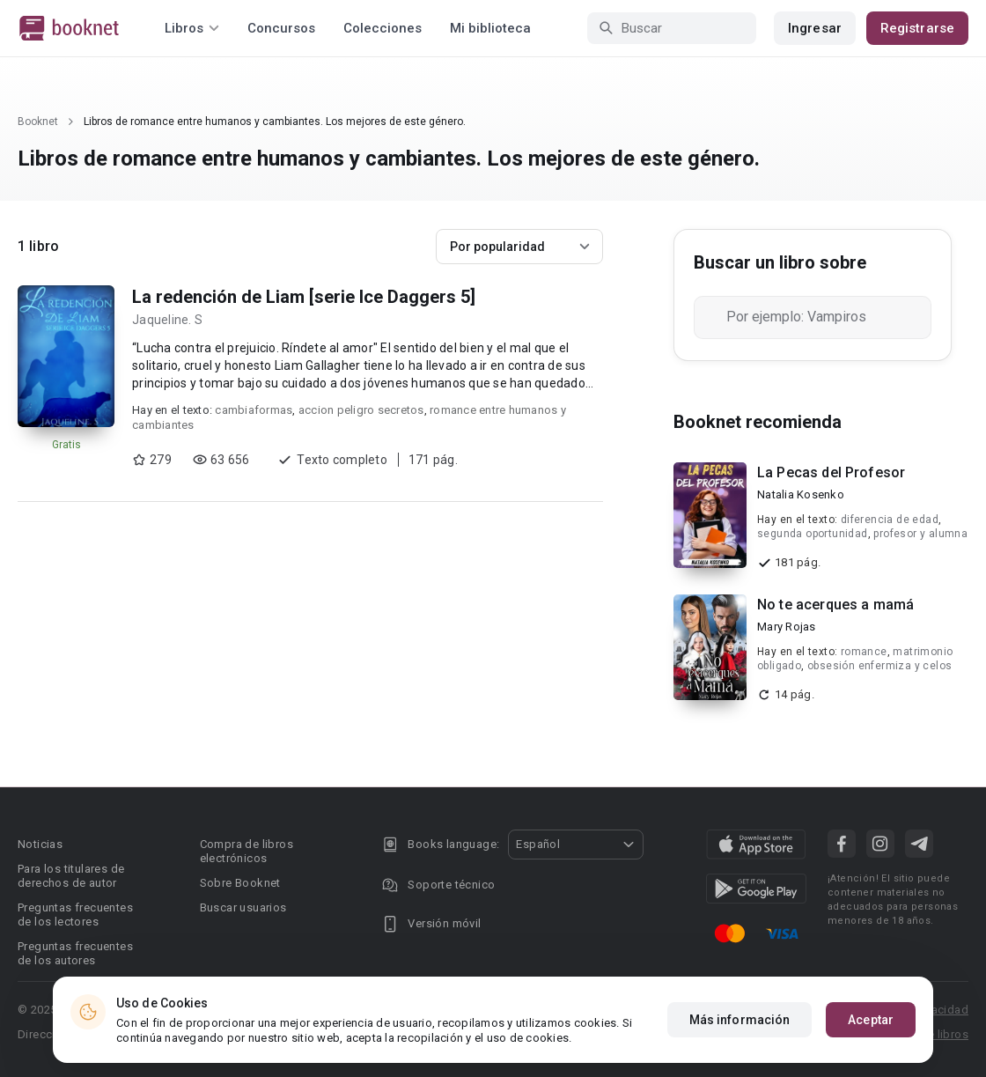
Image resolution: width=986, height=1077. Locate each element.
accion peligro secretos (361, 410)
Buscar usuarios (243, 907)
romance (864, 651)
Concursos (281, 28)
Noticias (40, 844)
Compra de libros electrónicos (246, 851)
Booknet (38, 121)
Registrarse (917, 28)
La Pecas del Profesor (831, 472)
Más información (740, 1020)
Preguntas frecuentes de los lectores (75, 914)
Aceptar (871, 1020)
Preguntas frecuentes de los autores (75, 953)
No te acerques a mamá (835, 604)
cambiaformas (253, 410)
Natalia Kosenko (800, 494)
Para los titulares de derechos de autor (71, 875)
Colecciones (382, 28)
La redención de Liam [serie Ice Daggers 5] (303, 296)
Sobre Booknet (240, 882)
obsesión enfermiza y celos (879, 666)
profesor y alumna (920, 533)
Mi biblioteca (490, 28)
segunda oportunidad (812, 533)
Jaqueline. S (167, 320)
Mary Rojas (786, 626)
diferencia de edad (889, 519)
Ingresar (815, 28)
